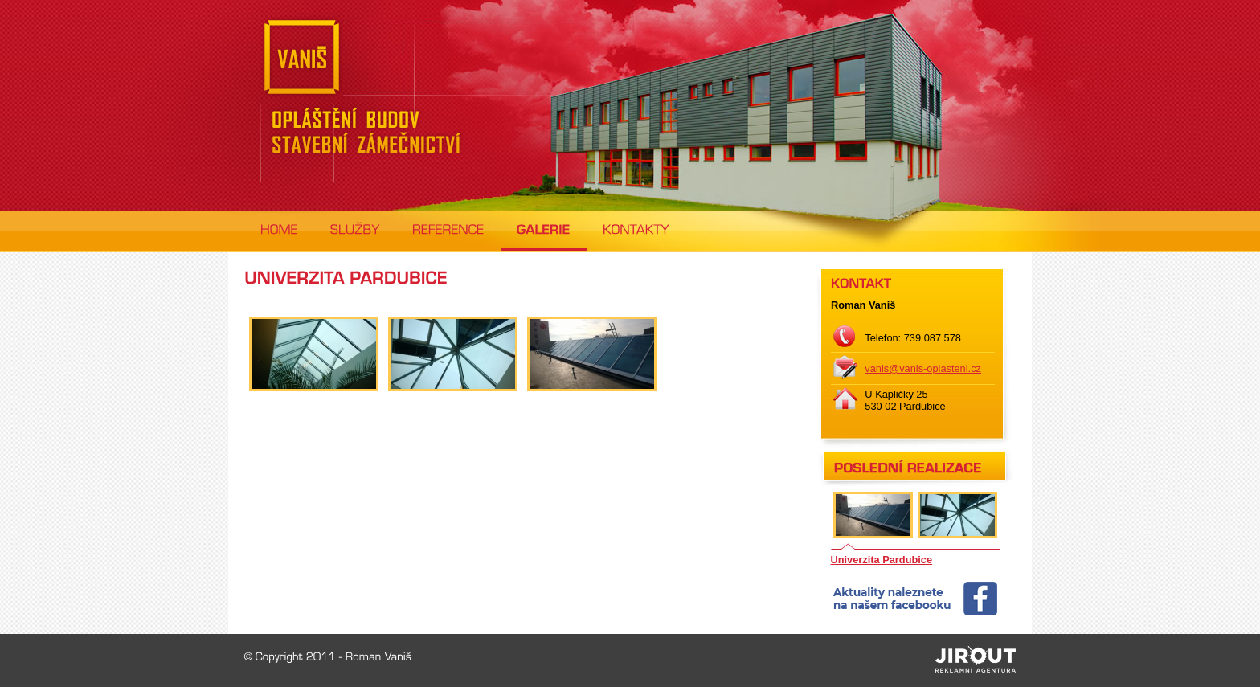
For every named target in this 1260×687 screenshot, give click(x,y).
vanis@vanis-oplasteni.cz (923, 368)
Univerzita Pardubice (882, 560)
